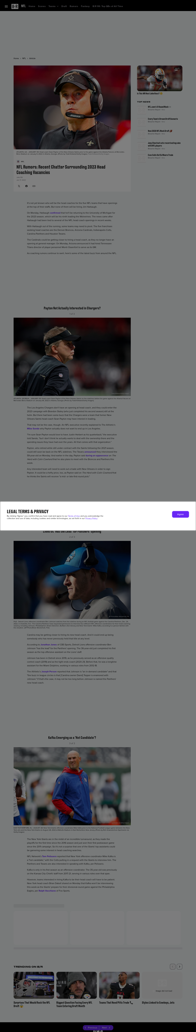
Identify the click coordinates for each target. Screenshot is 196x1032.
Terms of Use (74, 516)
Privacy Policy (91, 518)
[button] (180, 514)
